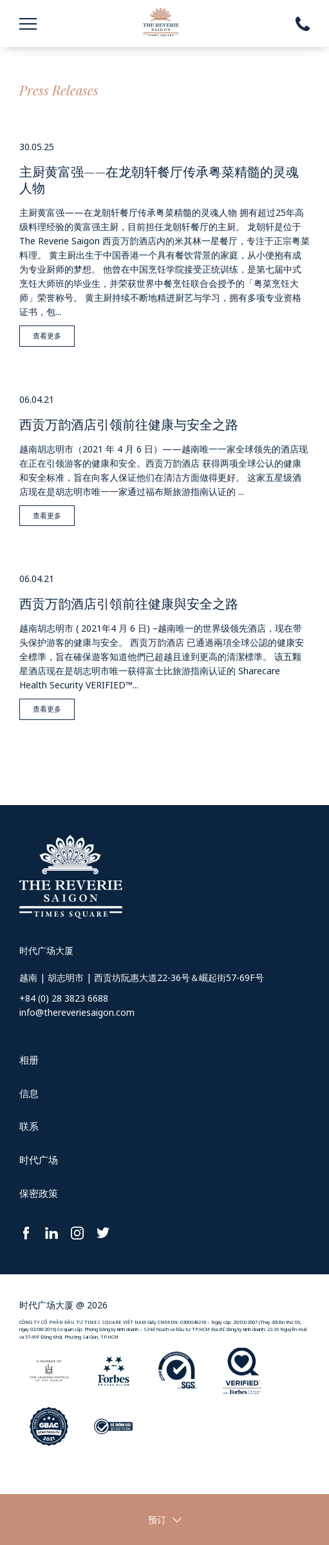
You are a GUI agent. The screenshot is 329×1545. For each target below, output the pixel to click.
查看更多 (47, 335)
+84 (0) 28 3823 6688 (63, 998)
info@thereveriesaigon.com (77, 1012)
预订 (157, 1519)
